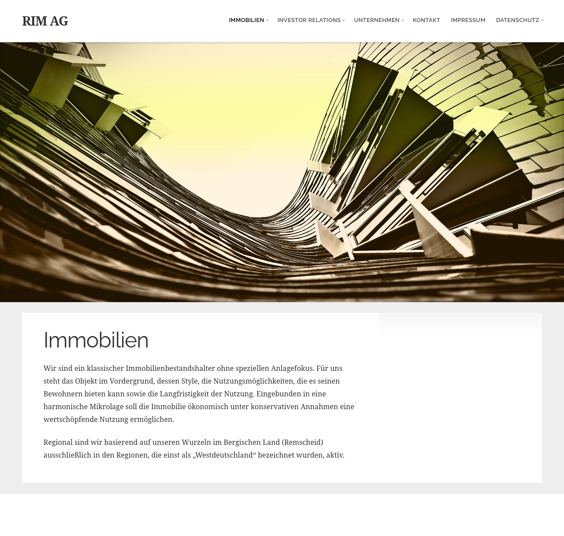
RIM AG (45, 20)
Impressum (468, 20)
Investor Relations (309, 20)
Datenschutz (517, 20)
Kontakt (426, 20)
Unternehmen (377, 20)
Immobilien (246, 20)
